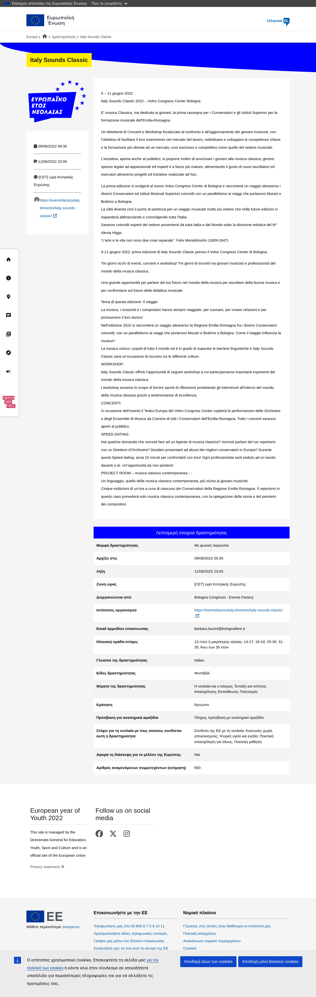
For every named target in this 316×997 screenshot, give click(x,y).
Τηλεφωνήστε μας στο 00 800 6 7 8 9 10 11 (129, 926)
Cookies (190, 948)
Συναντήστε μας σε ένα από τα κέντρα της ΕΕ (131, 948)
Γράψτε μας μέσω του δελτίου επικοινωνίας (129, 941)
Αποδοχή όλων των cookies (208, 961)
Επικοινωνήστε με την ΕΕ (121, 913)
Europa (32, 37)
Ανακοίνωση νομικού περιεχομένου (212, 941)
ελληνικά (278, 20)
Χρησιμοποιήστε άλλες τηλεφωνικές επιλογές (130, 933)
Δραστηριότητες (64, 37)
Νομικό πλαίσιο (199, 913)
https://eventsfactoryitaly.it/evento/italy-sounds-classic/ (60, 208)
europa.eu (71, 927)
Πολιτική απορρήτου (199, 933)
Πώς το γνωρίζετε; (109, 3)
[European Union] (50, 921)
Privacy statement (44, 867)
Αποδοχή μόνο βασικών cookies (270, 961)
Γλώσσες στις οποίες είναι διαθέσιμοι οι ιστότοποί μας (227, 926)
